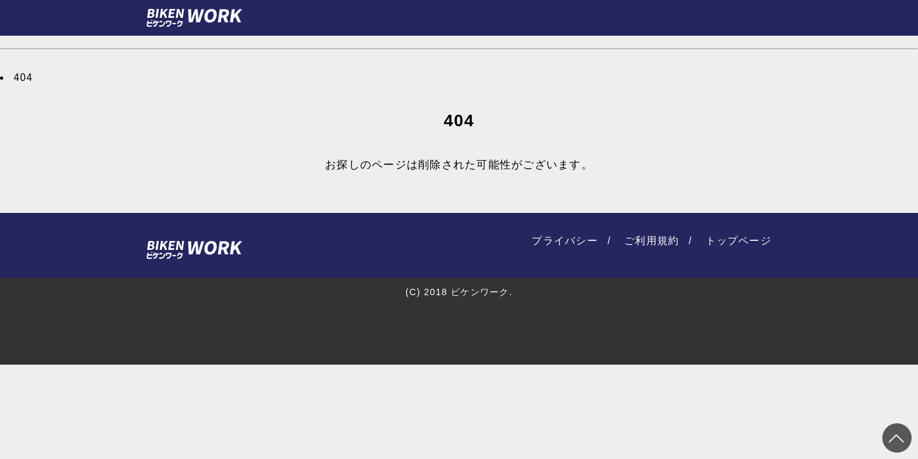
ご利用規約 (651, 240)
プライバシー (565, 240)
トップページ (739, 240)
